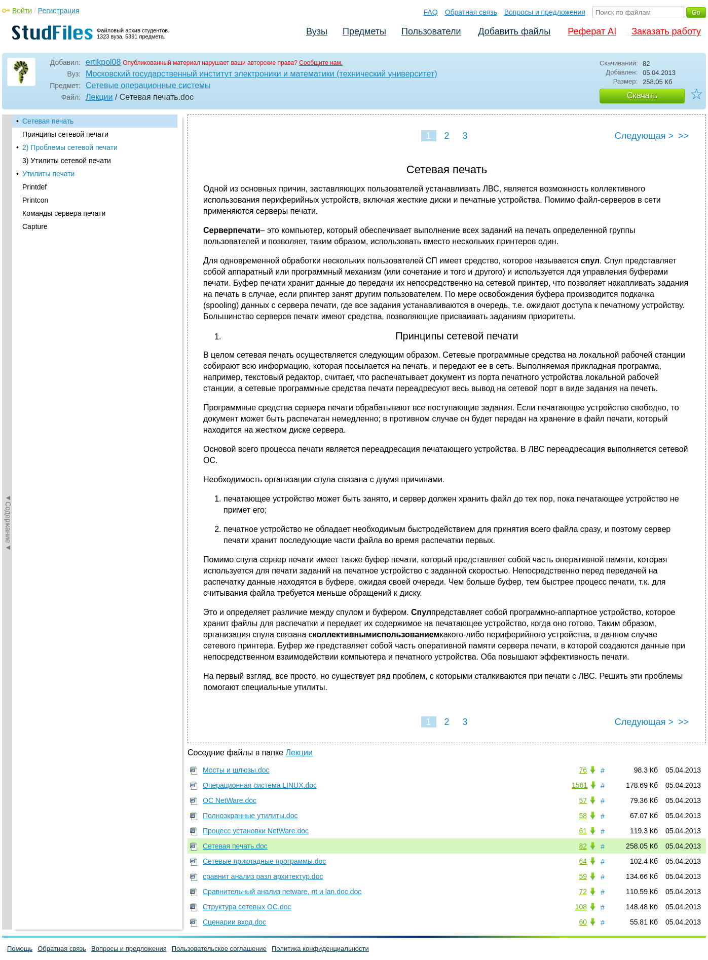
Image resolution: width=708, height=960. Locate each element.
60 (583, 922)
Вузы (316, 31)
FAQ (431, 12)
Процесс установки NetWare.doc (256, 831)
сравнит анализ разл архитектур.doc (263, 876)
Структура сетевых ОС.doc (247, 907)
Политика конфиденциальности (320, 948)
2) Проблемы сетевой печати (70, 147)
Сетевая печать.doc (235, 846)
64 (583, 861)
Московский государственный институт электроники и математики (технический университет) (261, 73)
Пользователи (431, 31)
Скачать (642, 95)
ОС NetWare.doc (229, 800)
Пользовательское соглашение (219, 948)
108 (581, 907)
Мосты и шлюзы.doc (236, 770)
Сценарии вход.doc (234, 922)
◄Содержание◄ (8, 292)
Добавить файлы (514, 31)
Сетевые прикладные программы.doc (264, 861)
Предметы (364, 31)
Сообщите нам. (321, 63)
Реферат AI (592, 31)
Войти (22, 11)
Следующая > (644, 136)
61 (583, 831)
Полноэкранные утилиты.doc (250, 816)
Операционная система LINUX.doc (260, 785)
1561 (579, 785)
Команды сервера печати (63, 213)
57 (583, 800)
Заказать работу (666, 31)
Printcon (35, 200)
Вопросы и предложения (544, 12)
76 (583, 770)
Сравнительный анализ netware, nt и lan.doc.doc (282, 892)
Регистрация (59, 11)
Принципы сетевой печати (65, 134)
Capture (35, 226)
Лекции (99, 97)
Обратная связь (471, 12)
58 (583, 816)
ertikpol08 (103, 62)
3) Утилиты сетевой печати (66, 161)
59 (583, 876)
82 (583, 846)
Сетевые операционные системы (148, 85)
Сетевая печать (47, 121)
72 (583, 892)
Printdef (34, 187)
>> (683, 136)
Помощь (19, 948)
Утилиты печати (48, 174)
